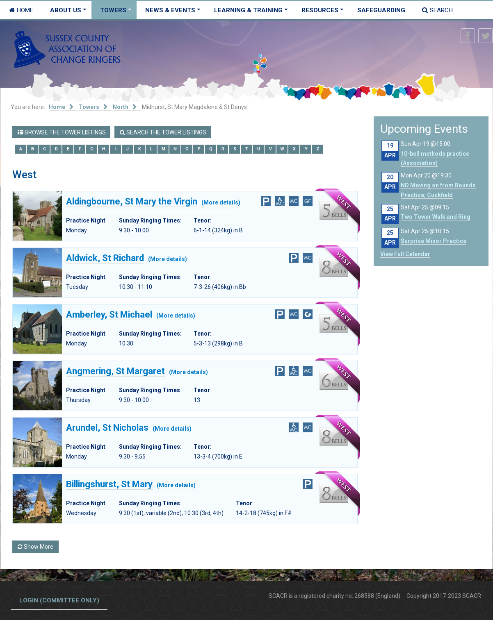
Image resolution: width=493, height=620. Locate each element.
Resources (319, 10)
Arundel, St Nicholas (107, 427)
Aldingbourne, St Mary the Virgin (131, 201)
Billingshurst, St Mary (109, 484)
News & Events (170, 10)
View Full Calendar (405, 254)
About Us (65, 10)
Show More (35, 546)
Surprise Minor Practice (433, 241)
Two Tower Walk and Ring (435, 216)
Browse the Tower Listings (62, 132)
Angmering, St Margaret (115, 371)
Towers (113, 10)
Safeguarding (381, 10)
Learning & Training (248, 10)
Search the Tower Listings (163, 132)
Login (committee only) (59, 600)
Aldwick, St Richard (105, 258)
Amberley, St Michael (109, 314)
